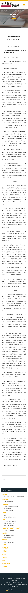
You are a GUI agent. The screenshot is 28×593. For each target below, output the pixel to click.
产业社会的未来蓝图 (8, 510)
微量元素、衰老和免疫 (9, 523)
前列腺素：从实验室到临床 (10, 522)
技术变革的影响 (7, 508)
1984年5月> (14, 11)
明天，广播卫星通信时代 (9, 542)
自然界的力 (6, 515)
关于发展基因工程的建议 (9, 535)
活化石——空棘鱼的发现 (9, 530)
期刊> (9, 11)
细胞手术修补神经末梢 (9, 525)
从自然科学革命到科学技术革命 (11, 506)
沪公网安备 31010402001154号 (14, 590)
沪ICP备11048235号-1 (14, 586)
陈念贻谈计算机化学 (8, 501)
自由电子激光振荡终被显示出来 (11, 517)
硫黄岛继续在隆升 (8, 537)
